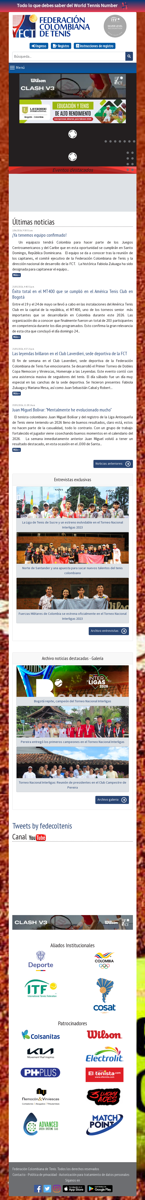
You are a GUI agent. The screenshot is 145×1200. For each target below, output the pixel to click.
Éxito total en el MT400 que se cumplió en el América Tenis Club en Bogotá (72, 294)
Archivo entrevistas (109, 631)
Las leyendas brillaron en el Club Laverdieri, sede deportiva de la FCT (69, 353)
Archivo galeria (112, 800)
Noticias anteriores (113, 464)
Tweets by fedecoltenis (42, 826)
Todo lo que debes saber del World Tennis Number (72, 5)
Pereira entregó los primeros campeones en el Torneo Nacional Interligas (72, 742)
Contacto (19, 1174)
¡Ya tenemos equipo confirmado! (39, 235)
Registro (61, 46)
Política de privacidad (42, 1174)
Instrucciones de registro (94, 46)
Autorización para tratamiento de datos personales (94, 1174)
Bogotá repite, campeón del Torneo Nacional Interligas (72, 701)
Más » (16, 275)
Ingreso (39, 46)
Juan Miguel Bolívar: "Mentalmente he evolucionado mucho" (62, 410)
